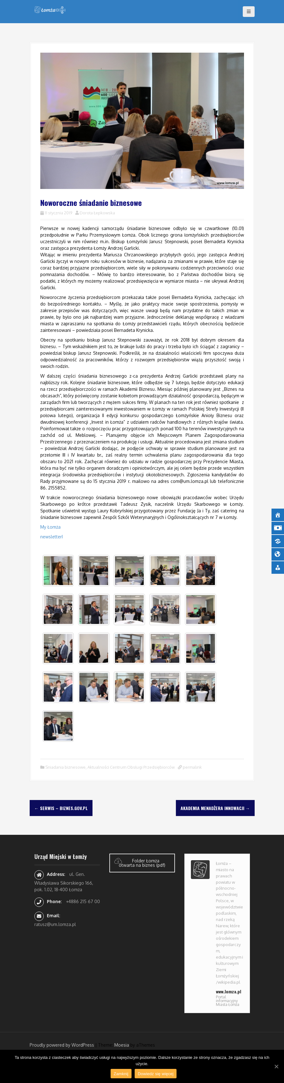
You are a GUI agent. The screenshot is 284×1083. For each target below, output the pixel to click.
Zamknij (121, 1073)
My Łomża (50, 527)
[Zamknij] (276, 1066)
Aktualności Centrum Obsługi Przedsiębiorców (131, 767)
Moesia (121, 1045)
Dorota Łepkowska (97, 212)
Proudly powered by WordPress (62, 1045)
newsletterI (51, 536)
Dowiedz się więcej (155, 1073)
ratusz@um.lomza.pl (55, 924)
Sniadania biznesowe (65, 767)
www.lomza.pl (228, 991)
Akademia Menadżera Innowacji (215, 808)
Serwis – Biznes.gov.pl (61, 808)
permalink (192, 767)
